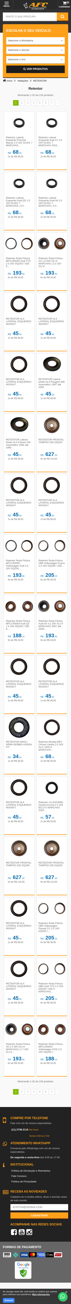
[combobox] (35, 41)
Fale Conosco (19, 1176)
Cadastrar (39, 1215)
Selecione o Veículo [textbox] (18, 50)
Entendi (9, 1300)
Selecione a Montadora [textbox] (20, 40)
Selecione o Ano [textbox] (17, 59)
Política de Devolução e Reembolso (30, 1170)
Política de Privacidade (23, 1181)
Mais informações (41, 1294)
